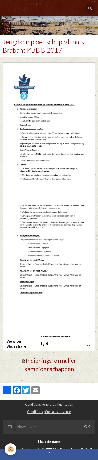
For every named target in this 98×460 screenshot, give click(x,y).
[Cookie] (10, 449)
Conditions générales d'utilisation (49, 404)
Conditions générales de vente (49, 412)
